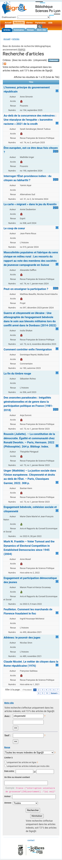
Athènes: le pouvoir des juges (22, 637)
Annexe (7, 802)
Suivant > (54, 693)
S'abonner (54, 60)
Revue (7, 747)
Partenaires (40, 23)
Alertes (29, 23)
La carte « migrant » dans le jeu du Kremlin (30, 204)
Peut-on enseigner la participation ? (26, 289)
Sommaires (19, 30)
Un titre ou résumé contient (17, 777)
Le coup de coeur (14, 228)
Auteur (7, 796)
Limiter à (8, 757)
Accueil (8, 23)
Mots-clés (41, 30)
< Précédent (27, 690)
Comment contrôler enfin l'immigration (28, 349)
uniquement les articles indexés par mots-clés (28, 766)
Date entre (9, 771)
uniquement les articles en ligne (21, 762)
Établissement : (9, 17)
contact (30, 840)
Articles (6, 30)
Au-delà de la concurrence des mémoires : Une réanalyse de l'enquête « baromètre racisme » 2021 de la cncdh (30, 119)
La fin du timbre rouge (17, 373)
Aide (50, 23)
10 (47, 693)
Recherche (18, 23)
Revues (30, 30)
